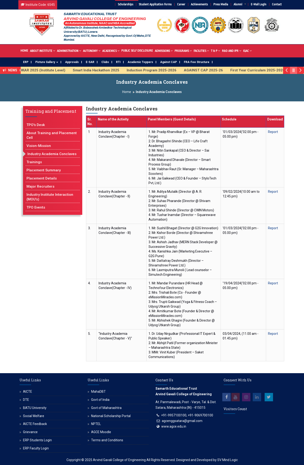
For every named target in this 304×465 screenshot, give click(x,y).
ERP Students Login (37, 440)
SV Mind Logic (227, 460)
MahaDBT (98, 391)
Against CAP (168, 62)
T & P (215, 50)
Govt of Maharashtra (106, 408)
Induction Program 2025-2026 (155, 70)
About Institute (42, 50)
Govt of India (100, 400)
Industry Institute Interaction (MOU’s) (49, 197)
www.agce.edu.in (173, 426)
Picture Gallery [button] (46, 62)
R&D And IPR (231, 50)
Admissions (164, 50)
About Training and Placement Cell (51, 135)
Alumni (238, 4)
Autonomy (91, 50)
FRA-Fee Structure (196, 62)
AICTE (27, 391)
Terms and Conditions (107, 440)
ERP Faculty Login (36, 448)
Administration (69, 50)
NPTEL (96, 424)
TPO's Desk (35, 125)
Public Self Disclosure (137, 50)
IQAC (247, 50)
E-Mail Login (258, 4)
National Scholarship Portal (111, 416)
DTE (26, 400)
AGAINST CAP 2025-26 (207, 70)
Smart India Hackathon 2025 (99, 70)
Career (181, 4)
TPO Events (35, 207)
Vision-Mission (38, 146)
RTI (118, 62)
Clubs (105, 62)
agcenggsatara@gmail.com (182, 421)
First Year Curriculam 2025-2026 (260, 70)
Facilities (201, 50)
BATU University (34, 408)
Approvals (72, 62)
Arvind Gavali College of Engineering (119, 460)
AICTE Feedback (35, 424)
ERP (25, 62)
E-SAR (90, 62)
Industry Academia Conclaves (51, 154)
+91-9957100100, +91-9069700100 (187, 415)
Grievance (30, 432)
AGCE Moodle (101, 432)
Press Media (220, 4)
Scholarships (125, 4)
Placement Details (41, 178)
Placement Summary (43, 170)
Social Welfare (33, 416)
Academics (110, 50)
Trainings (34, 162)
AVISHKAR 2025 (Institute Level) (41, 70)
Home (24, 50)
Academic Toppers (140, 62)
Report (273, 132)
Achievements (199, 4)
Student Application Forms (155, 4)
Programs (183, 50)
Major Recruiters (40, 186)
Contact (277, 4)
